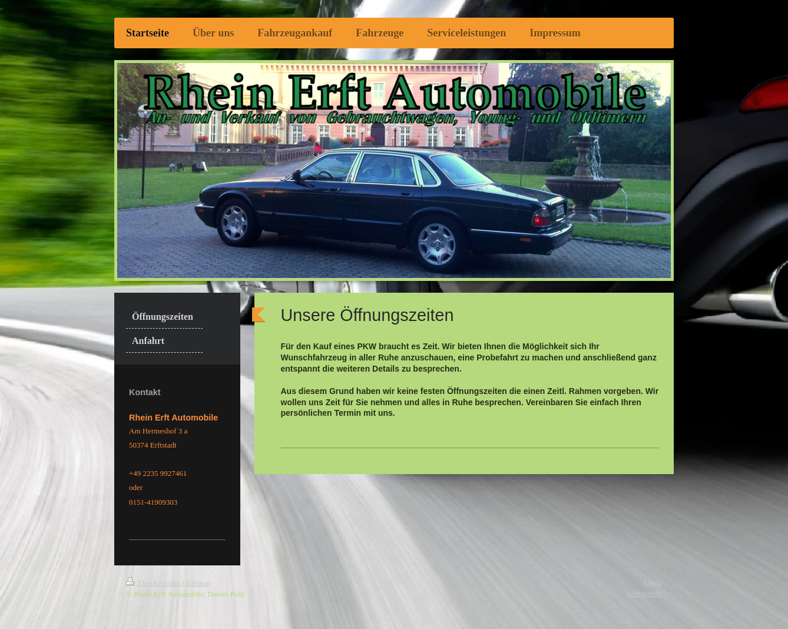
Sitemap (198, 582)
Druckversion (154, 582)
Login (653, 582)
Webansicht (644, 593)
